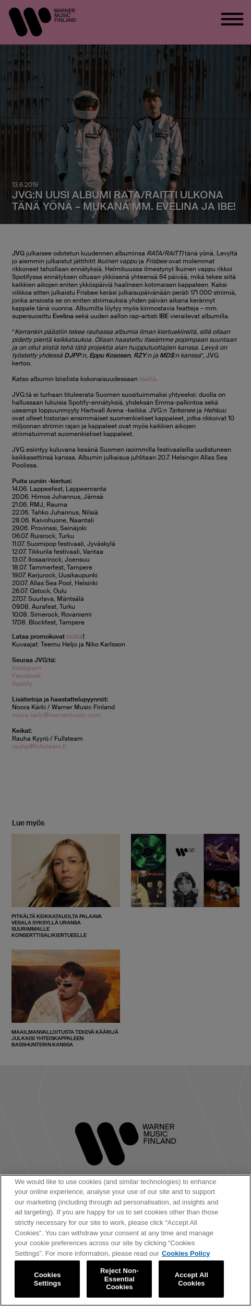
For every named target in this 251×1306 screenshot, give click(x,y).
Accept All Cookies (191, 1279)
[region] (125, 1240)
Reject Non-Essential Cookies (119, 1279)
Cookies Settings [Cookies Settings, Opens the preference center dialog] (47, 1279)
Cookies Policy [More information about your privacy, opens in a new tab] (186, 1253)
